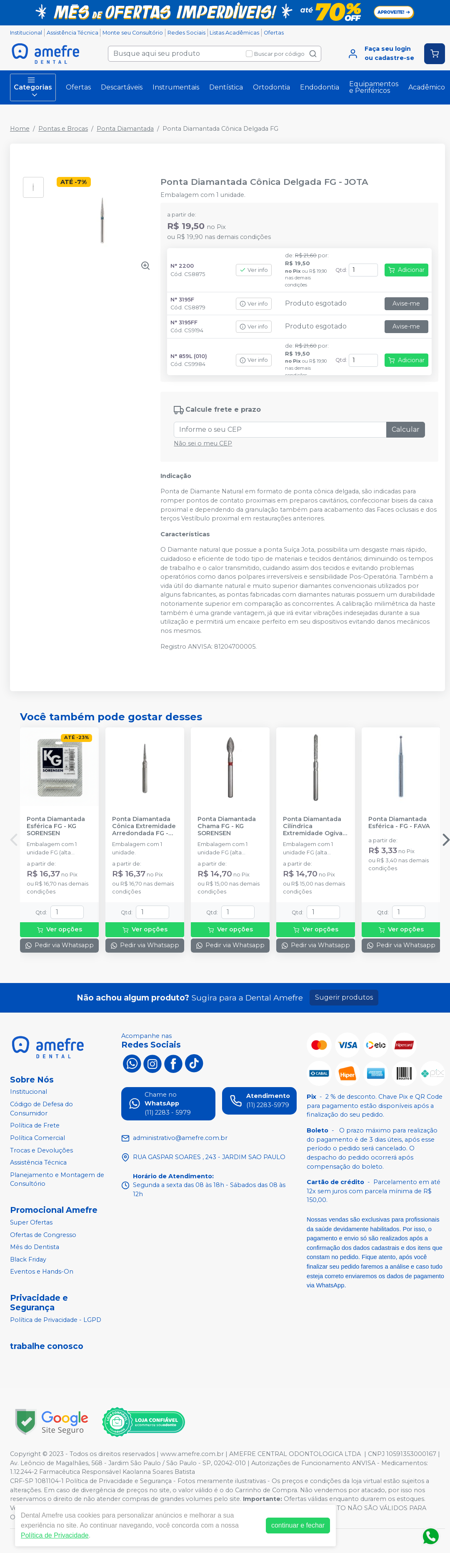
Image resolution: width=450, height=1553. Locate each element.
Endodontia (319, 87)
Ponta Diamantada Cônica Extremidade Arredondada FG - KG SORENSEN (144, 826)
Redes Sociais (186, 33)
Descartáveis (121, 87)
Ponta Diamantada (125, 128)
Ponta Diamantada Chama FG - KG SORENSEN (227, 826)
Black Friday (28, 1259)
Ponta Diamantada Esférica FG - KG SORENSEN (56, 826)
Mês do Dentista (34, 1247)
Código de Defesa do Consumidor (41, 1108)
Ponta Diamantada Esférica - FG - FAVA (399, 823)
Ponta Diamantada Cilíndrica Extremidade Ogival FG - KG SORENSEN (313, 826)
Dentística (226, 87)
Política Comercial (37, 1138)
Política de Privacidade (55, 1535)
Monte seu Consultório (132, 33)
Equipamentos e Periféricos (373, 87)
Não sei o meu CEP (203, 443)
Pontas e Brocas (63, 128)
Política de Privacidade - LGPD (55, 1320)
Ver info (254, 270)
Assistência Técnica (72, 33)
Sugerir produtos (344, 997)
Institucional (26, 33)
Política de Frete (35, 1125)
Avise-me (406, 303)
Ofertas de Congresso (43, 1235)
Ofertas (274, 33)
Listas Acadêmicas (234, 33)
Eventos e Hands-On (41, 1272)
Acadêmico (426, 87)
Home (20, 128)
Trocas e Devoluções (41, 1150)
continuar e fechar (298, 1525)
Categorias (33, 87)
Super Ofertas (31, 1222)
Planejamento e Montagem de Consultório (57, 1179)
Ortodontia (271, 87)
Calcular (406, 429)
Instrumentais (175, 87)
